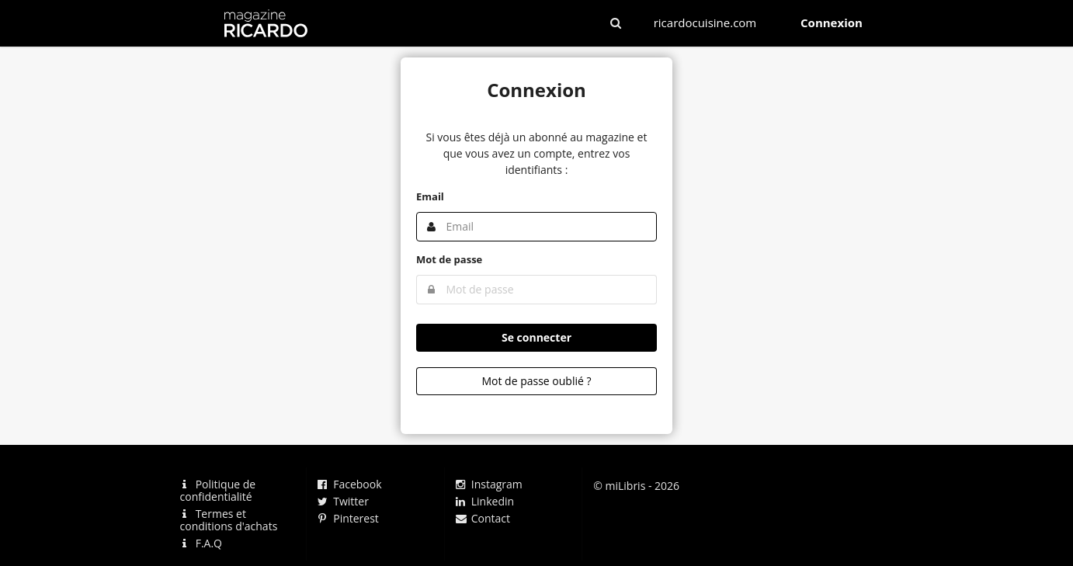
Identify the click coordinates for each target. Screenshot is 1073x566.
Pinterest (348, 518)
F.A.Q (201, 543)
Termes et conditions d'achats (229, 519)
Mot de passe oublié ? (536, 380)
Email (430, 196)
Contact (483, 518)
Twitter (343, 501)
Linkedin (485, 501)
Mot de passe (449, 259)
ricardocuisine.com (705, 22)
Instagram (489, 484)
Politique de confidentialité (218, 491)
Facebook (350, 484)
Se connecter (536, 337)
